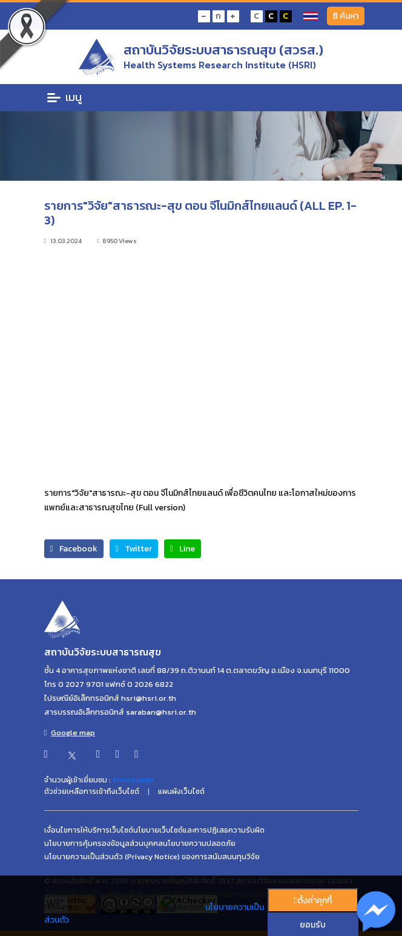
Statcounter (133, 780)
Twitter (134, 548)
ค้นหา (345, 16)
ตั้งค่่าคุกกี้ (312, 900)
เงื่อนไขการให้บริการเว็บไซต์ (88, 830)
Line (182, 548)
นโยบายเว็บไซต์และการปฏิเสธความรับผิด (199, 830)
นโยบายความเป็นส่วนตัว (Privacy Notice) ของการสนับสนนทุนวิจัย (152, 857)
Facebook (73, 548)
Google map (70, 732)
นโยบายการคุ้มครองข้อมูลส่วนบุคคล (103, 843)
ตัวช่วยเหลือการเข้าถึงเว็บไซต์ (91, 791)
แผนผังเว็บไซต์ (181, 791)
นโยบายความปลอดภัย (199, 843)
